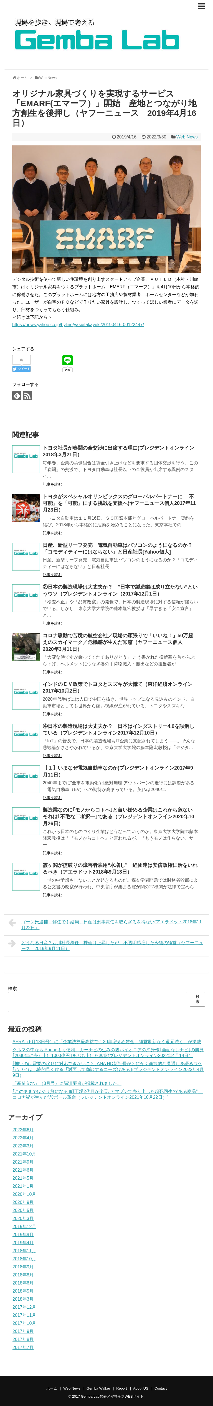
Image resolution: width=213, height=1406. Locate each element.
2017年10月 (24, 1323)
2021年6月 (23, 1170)
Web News (187, 137)
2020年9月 (23, 1202)
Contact (160, 1388)
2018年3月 (23, 1299)
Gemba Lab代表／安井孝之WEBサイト (112, 1396)
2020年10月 (24, 1194)
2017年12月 (24, 1307)
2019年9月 (23, 1234)
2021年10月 (24, 1154)
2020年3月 (23, 1218)
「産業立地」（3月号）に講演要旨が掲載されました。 (66, 1083)
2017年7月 (23, 1347)
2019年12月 (24, 1226)
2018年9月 (23, 1266)
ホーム (51, 1388)
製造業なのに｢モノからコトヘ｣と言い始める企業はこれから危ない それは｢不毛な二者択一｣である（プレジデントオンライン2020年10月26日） (121, 816)
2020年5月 (23, 1210)
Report (121, 1388)
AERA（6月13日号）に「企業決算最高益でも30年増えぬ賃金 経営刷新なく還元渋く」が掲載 (106, 1041)
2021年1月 (23, 1186)
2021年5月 (23, 1178)
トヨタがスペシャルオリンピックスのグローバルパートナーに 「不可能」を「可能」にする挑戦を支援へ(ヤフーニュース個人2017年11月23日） (119, 503)
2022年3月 (23, 1146)
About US (140, 1388)
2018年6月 (23, 1283)
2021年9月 (23, 1162)
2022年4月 (23, 1137)
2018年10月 (24, 1258)
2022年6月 (23, 1129)
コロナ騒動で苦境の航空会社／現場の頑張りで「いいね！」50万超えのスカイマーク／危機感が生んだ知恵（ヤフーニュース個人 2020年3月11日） (118, 642)
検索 (12, 988)
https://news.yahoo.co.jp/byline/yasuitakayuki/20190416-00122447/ (78, 324)
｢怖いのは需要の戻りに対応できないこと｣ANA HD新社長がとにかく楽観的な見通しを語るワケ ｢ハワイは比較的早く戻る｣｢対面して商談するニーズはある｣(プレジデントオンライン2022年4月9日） (108, 1069)
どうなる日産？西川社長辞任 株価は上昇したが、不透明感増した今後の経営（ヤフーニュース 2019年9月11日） (105, 945)
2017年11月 (24, 1315)
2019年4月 (23, 1242)
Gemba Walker (98, 1388)
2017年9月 (23, 1331)
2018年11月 (24, 1250)
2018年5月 (23, 1291)
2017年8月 (23, 1339)
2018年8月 (23, 1275)
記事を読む (52, 484)
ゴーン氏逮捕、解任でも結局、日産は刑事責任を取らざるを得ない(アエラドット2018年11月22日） (105, 924)
